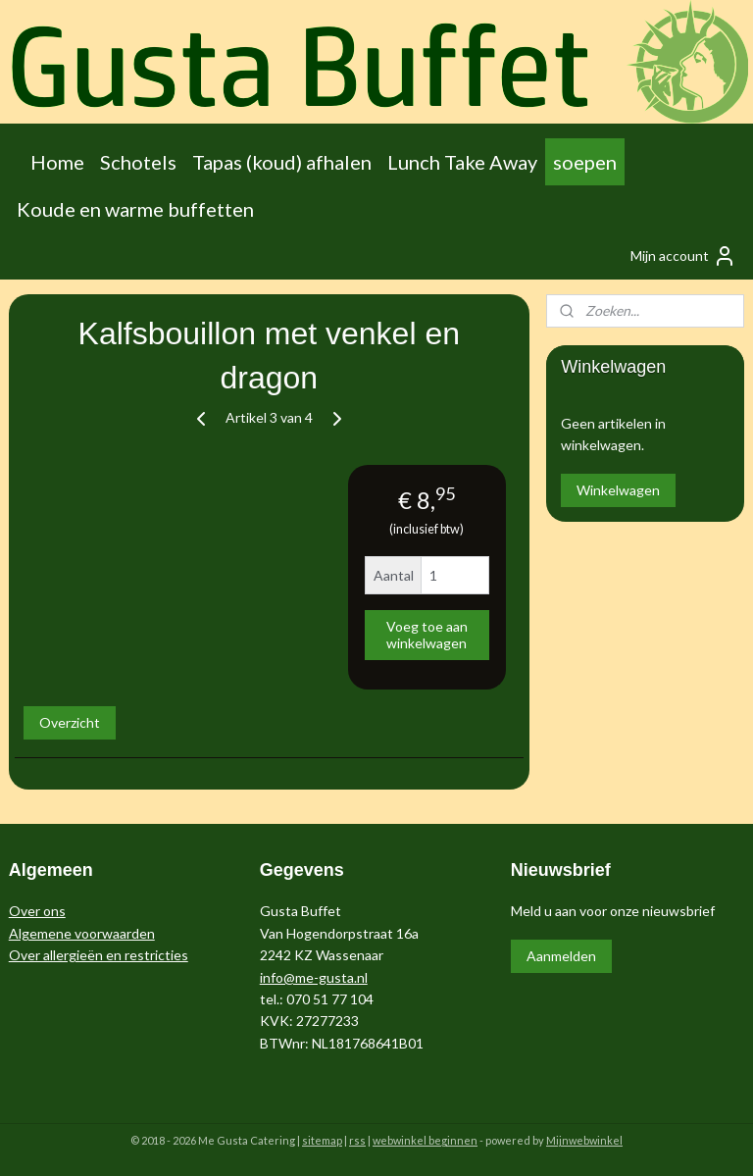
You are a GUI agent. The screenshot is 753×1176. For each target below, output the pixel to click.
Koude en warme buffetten (135, 209)
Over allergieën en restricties (98, 954)
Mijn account (683, 256)
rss (357, 1140)
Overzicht (69, 722)
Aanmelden (561, 955)
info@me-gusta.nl (314, 977)
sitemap (322, 1140)
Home (57, 162)
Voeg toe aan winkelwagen (427, 634)
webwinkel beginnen (425, 1140)
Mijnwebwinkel (584, 1140)
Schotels (138, 162)
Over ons (37, 910)
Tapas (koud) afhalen (282, 162)
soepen (585, 162)
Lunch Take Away (462, 162)
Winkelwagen (618, 490)
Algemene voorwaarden (82, 933)
